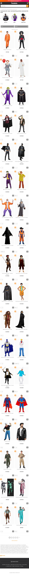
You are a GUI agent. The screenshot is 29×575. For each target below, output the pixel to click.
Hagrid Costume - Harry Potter (7, 329)
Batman (5, 22)
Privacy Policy (24, 564)
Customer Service (14, 561)
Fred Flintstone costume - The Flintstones (21, 301)
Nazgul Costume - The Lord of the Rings (7, 245)
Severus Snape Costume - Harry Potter (21, 329)
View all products (14, 540)
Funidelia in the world (6, 564)
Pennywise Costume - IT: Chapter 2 (7, 77)
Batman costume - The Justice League (7, 301)
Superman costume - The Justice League (7, 413)
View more (3, 555)
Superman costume (22, 413)
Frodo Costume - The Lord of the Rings (21, 273)
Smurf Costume (21, 385)
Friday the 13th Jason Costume (21, 133)
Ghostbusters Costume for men (21, 469)
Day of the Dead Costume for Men (22, 49)
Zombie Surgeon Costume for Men (21, 525)
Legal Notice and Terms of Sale (16, 564)
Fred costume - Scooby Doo (22, 357)
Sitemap (21, 566)
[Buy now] (13, 56)
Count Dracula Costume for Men (7, 133)
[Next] (19, 537)
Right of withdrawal (16, 566)
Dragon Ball (23, 22)
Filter (2, 26)
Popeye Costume (7, 441)
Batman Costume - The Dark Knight (7, 161)
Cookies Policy (9, 566)
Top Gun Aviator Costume (7, 469)
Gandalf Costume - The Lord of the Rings (22, 217)
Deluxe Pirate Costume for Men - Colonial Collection (7, 386)
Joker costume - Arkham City (7, 189)
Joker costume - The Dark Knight (7, 105)
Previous (0, 18)
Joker (15, 22)
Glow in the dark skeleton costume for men (7, 497)
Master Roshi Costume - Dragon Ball (7, 217)
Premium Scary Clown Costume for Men (22, 497)
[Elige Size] (2, 56)
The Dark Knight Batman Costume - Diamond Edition (21, 162)
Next (28, 18)
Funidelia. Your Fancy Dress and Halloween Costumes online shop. (14, 3)
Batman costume (21, 105)
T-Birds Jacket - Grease (21, 441)
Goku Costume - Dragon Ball (21, 245)
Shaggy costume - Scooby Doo (21, 189)
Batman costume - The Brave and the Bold (7, 357)
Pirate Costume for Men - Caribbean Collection (7, 274)
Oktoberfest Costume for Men (7, 525)
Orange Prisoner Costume (7, 49)
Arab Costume (21, 77)
